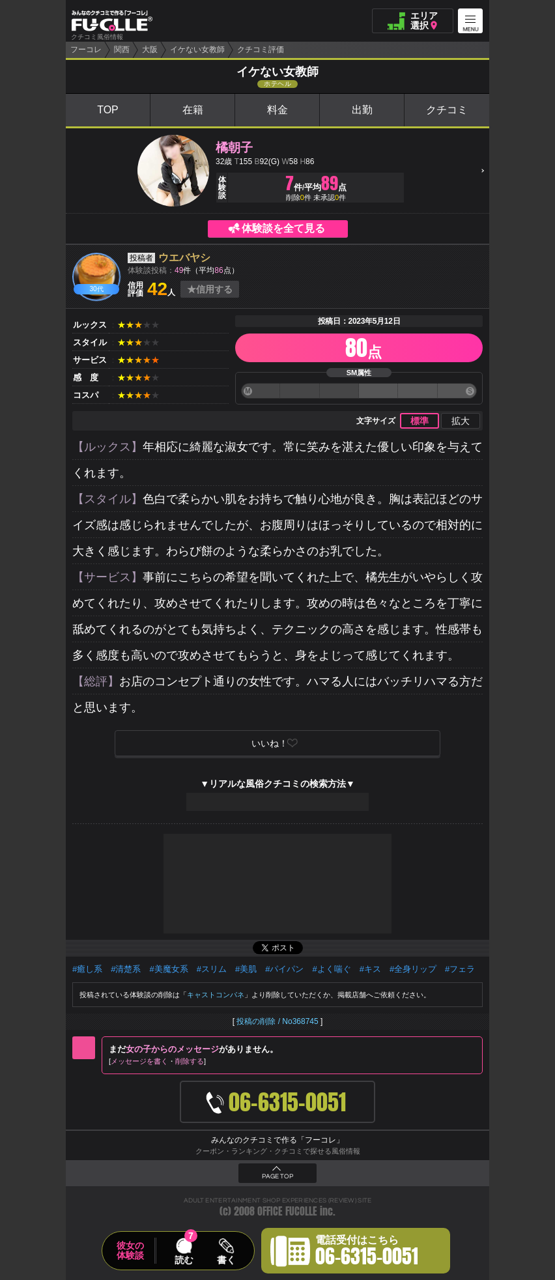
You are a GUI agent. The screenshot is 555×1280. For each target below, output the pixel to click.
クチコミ (447, 109)
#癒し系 (87, 969)
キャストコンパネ (215, 995)
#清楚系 (126, 969)
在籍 (192, 109)
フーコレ (86, 49)
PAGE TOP (277, 1176)
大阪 (150, 49)
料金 (277, 109)
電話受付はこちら (366, 1252)
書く (226, 1260)
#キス (370, 969)
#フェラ (460, 969)
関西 (122, 49)
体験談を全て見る (283, 228)
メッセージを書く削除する (157, 1061)
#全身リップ (413, 969)
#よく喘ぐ (331, 969)
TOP (108, 109)
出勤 (362, 109)
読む (184, 1260)
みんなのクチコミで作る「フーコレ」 (277, 1140)
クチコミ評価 (260, 49)
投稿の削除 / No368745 (277, 1021)
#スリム (212, 969)
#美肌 (246, 969)
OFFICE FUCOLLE (287, 1211)
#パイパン (284, 969)
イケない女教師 (197, 49)
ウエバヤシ (184, 257)
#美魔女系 (168, 969)
